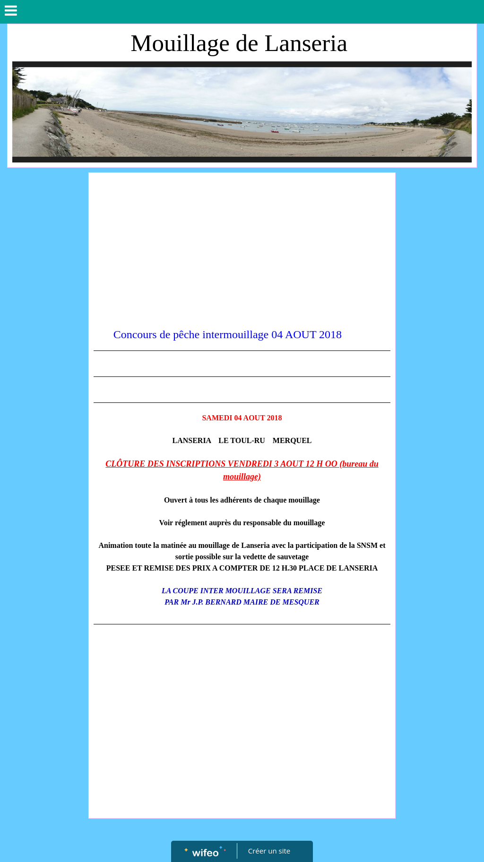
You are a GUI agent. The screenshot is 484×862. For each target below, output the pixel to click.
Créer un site (269, 850)
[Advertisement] (242, 248)
